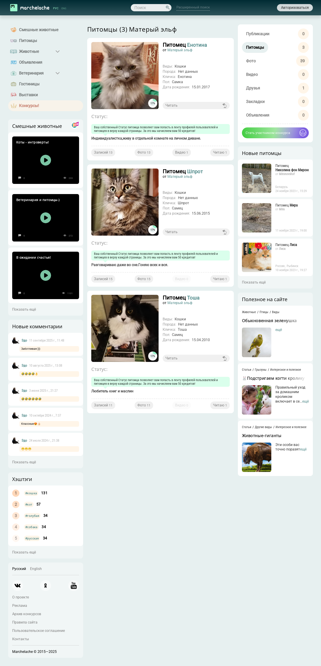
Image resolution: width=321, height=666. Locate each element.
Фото (143, 152)
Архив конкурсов (26, 614)
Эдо (24, 340)
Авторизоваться (295, 7)
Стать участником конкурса (268, 133)
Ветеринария (31, 73)
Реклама (19, 605)
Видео (181, 152)
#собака (31, 527)
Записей (103, 152)
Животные (29, 51)
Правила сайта (24, 622)
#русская (32, 538)
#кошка (31, 493)
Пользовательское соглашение (38, 630)
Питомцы (28, 40)
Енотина (198, 45)
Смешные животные (39, 29)
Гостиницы (29, 84)
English (36, 569)
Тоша (193, 298)
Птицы (264, 312)
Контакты (20, 639)
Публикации (257, 33)
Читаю (220, 152)
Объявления (30, 62)
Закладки (255, 101)
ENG (64, 8)
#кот (28, 504)
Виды (275, 312)
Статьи (246, 369)
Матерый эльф (179, 50)
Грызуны (261, 369)
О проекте (20, 597)
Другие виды (263, 427)
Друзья (253, 88)
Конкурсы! (29, 105)
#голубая (32, 516)
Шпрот (195, 171)
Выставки (28, 94)
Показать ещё (24, 309)
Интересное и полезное (285, 369)
